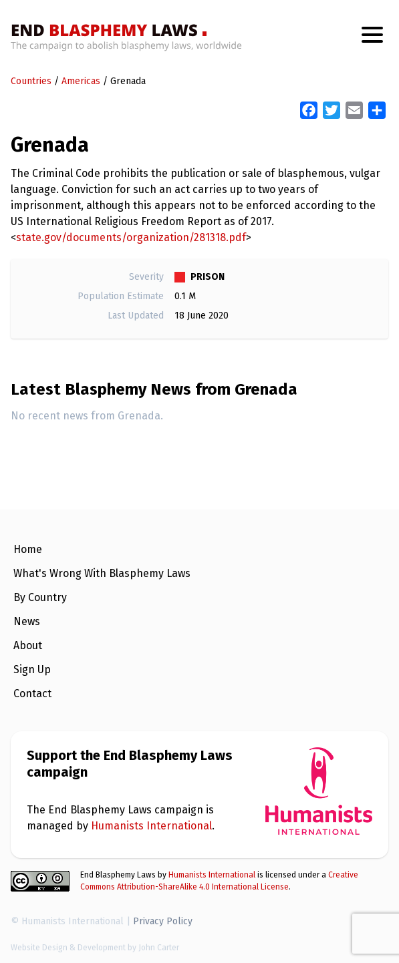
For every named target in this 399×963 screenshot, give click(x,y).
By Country (40, 597)
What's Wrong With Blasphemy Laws (101, 573)
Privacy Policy (162, 921)
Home (27, 549)
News (26, 621)
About (27, 645)
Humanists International (151, 825)
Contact (32, 693)
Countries (31, 81)
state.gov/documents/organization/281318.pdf (131, 237)
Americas (80, 81)
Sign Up (32, 669)
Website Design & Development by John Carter (95, 947)
